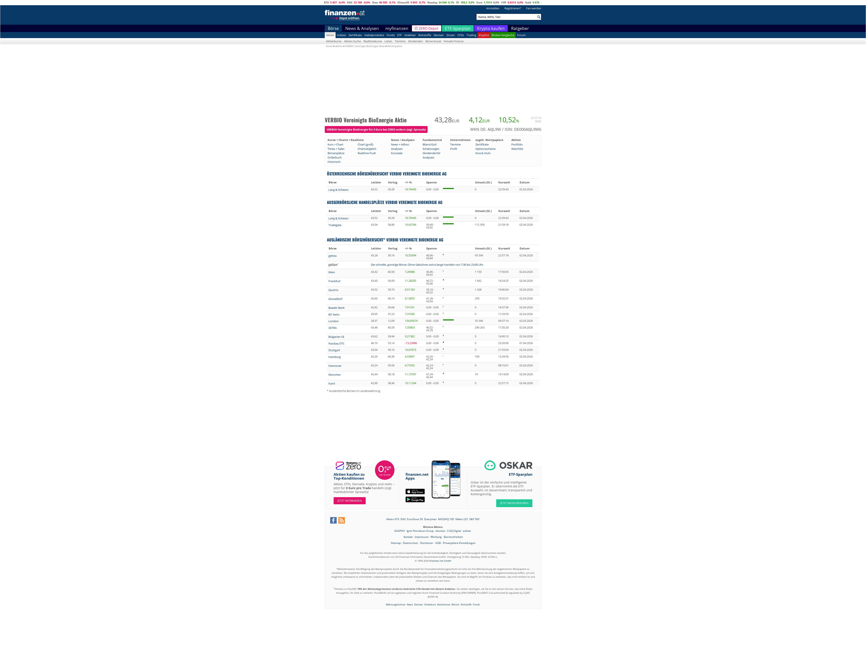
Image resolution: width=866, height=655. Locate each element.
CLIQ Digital (454, 531)
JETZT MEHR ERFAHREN (514, 503)
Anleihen (410, 35)
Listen (388, 41)
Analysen (397, 149)
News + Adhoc (400, 144)
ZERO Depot (428, 28)
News (410, 604)
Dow (375, 2)
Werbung (436, 537)
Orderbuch (335, 157)
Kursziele (396, 153)
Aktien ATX (392, 519)
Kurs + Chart (335, 144)
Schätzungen (431, 149)
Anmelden (492, 8)
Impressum (421, 537)
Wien (331, 272)
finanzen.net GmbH (440, 560)
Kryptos (484, 35)
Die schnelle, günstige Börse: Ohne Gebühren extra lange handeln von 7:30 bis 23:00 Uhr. (427, 265)
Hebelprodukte (374, 35)
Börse (333, 28)
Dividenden (415, 41)
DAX (349, 2)
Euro (479, 2)
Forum (521, 35)
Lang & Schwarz (338, 190)
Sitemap (396, 543)
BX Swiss (333, 314)
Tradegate (334, 225)
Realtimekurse (373, 41)
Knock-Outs (483, 153)
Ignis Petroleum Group (420, 531)
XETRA (332, 328)
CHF (503, 2)
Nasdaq (432, 2)
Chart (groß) (365, 144)
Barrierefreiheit (453, 537)
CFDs (460, 35)
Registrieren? (512, 8)
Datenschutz (410, 543)
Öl (457, 2)
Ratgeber (520, 28)
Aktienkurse (333, 41)
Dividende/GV (431, 153)
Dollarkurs (430, 604)
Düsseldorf (335, 299)
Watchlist (517, 149)
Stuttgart (334, 350)
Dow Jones (430, 519)
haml (331, 383)
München (334, 375)
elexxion (440, 531)
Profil (453, 149)
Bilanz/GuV (430, 144)
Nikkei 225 (461, 519)
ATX (326, 2)
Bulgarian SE (336, 337)
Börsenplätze (336, 153)
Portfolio (517, 144)
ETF (399, 35)
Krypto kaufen (491, 28)
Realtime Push (367, 153)
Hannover (334, 366)
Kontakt (408, 537)
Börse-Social (433, 41)
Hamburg (334, 357)
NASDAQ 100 (446, 519)
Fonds (391, 35)
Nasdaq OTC (336, 343)
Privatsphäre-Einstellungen (459, 543)
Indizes (341, 35)
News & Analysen (362, 28)
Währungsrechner (396, 604)
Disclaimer (426, 543)
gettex (332, 256)
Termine (400, 41)
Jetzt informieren (350, 501)
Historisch (334, 162)
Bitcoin (455, 604)
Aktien (330, 35)
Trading (471, 35)
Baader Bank (336, 308)
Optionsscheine (485, 149)
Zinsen (450, 35)
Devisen (439, 35)
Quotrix (333, 290)
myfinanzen (396, 28)
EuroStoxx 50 (415, 519)
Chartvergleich (367, 149)
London (333, 321)
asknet (467, 531)
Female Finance (454, 41)
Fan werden (533, 8)
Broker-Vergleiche (503, 35)
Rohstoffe (424, 35)
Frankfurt (334, 281)
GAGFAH (400, 531)
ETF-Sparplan (458, 28)
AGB (438, 543)
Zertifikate (355, 35)
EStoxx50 (403, 2)
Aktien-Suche (352, 41)
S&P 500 (474, 519)
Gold (528, 2)
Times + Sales (336, 149)
